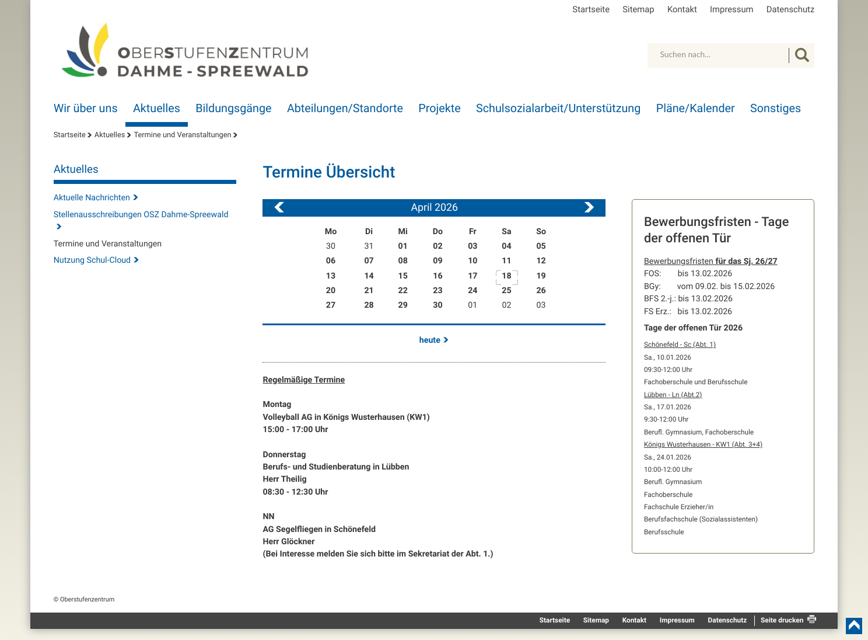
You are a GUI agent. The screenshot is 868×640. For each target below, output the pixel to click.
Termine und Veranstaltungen (182, 135)
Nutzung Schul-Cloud (92, 260)
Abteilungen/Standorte (345, 108)
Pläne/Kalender (695, 108)
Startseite (591, 9)
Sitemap (638, 9)
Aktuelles (156, 108)
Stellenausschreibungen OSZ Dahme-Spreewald (141, 215)
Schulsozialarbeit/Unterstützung (558, 108)
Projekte (439, 108)
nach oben (854, 626)
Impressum (731, 9)
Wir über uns (86, 108)
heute (429, 340)
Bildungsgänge (233, 108)
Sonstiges (775, 108)
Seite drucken (782, 620)
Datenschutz (790, 9)
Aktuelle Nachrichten (92, 198)
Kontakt (682, 9)
